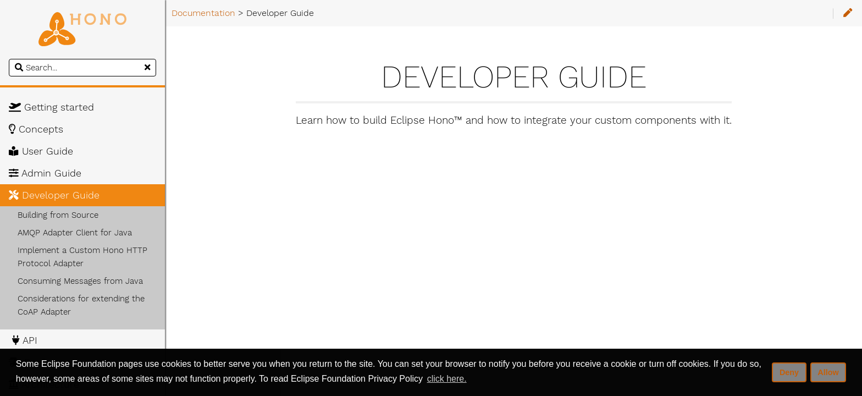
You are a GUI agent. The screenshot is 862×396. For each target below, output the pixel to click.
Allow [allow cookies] (827, 372)
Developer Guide (54, 195)
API (23, 340)
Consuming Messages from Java (80, 281)
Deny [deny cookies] (789, 372)
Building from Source (58, 215)
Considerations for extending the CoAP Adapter (81, 305)
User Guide (41, 151)
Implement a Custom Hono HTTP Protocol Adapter (82, 256)
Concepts (36, 129)
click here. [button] (447, 378)
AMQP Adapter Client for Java (75, 233)
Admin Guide (45, 173)
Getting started (51, 107)
